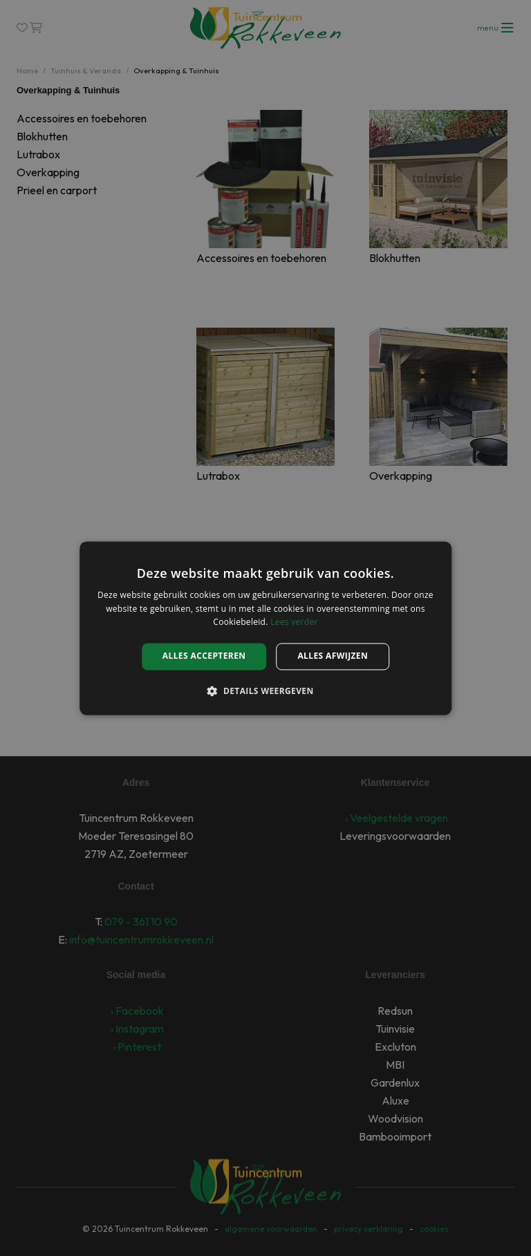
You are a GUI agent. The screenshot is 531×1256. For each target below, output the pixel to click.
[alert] (265, 628)
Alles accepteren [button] (204, 656)
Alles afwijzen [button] (332, 656)
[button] (265, 690)
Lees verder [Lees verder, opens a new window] (294, 622)
